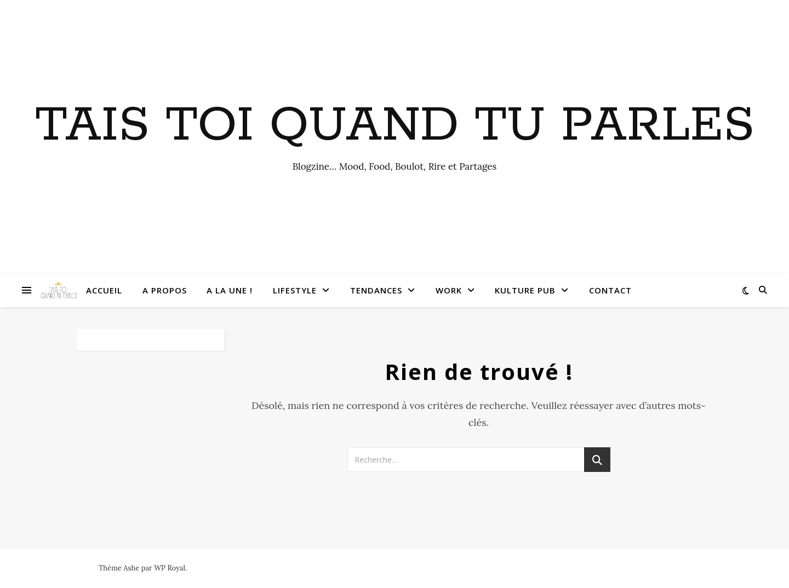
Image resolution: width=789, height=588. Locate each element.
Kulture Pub (525, 290)
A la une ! (230, 290)
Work (449, 290)
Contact (610, 290)
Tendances (376, 290)
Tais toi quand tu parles (394, 126)
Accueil (104, 290)
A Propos (164, 290)
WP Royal (169, 568)
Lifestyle (295, 290)
